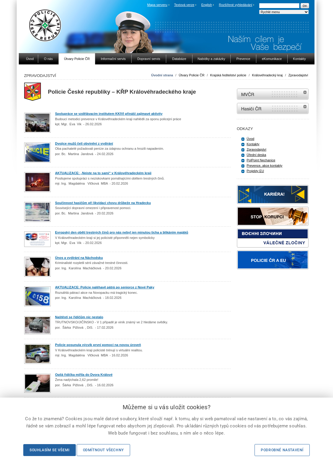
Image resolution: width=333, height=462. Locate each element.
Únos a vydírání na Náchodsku (79, 257)
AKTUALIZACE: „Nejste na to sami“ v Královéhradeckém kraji (103, 173)
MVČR (273, 94)
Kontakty (253, 144)
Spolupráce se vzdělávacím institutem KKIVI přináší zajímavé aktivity (109, 113)
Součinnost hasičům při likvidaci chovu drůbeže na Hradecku (103, 203)
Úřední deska (256, 155)
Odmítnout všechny (103, 450)
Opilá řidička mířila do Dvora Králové (84, 374)
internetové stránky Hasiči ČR (273, 108)
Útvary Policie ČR (191, 75)
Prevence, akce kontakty (265, 165)
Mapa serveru (157, 5)
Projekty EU (255, 171)
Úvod (251, 138)
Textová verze (184, 5)
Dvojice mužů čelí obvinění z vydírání (84, 143)
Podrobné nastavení (282, 450)
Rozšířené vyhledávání (235, 5)
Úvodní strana (162, 75)
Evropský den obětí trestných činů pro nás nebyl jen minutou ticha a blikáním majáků (121, 232)
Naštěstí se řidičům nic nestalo (79, 317)
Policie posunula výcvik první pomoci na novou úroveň (98, 345)
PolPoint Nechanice (261, 160)
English (206, 5)
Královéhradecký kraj (267, 75)
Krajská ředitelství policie (228, 75)
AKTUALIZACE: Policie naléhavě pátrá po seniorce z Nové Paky (105, 287)
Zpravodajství (298, 75)
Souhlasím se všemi (50, 450)
